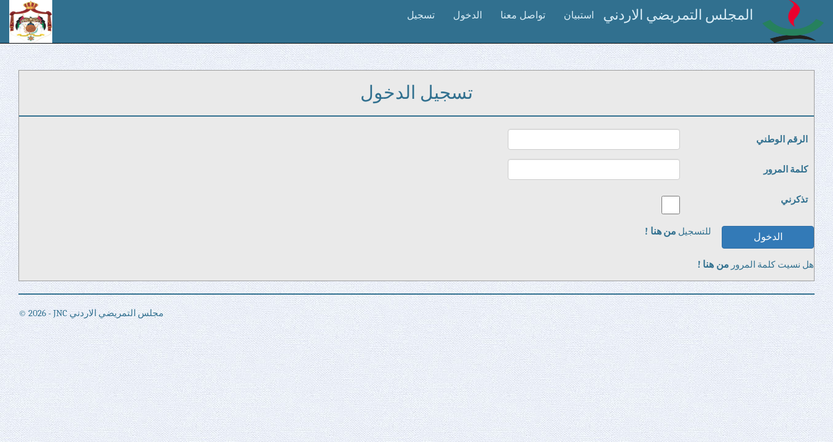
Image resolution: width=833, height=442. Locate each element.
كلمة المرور (786, 169)
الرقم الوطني (782, 139)
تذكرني (794, 199)
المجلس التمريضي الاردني (678, 15)
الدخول (467, 15)
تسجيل (421, 15)
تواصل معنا (522, 15)
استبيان (579, 15)
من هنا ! (660, 231)
